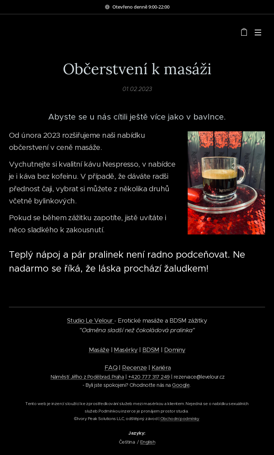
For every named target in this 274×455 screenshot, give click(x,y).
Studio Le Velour (90, 320)
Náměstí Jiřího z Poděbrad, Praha (87, 377)
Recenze (134, 367)
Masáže (99, 350)
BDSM (150, 350)
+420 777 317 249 (149, 377)
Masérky (125, 350)
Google (180, 385)
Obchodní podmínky (179, 418)
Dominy (175, 350)
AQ (112, 367)
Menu (258, 32)
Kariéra (161, 367)
